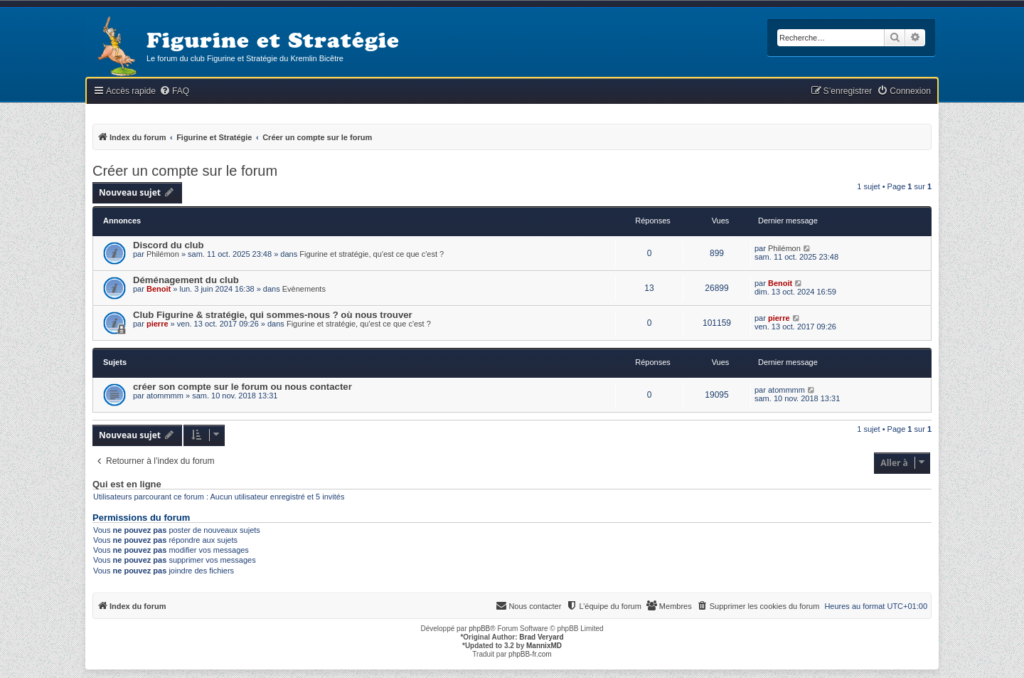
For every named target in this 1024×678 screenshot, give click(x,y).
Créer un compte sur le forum (184, 170)
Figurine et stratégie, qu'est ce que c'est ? (371, 254)
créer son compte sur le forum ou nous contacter (242, 386)
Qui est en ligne (126, 484)
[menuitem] (174, 91)
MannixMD (544, 646)
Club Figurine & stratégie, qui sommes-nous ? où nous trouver (272, 314)
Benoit (158, 289)
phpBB (479, 628)
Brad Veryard (541, 637)
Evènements (304, 289)
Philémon (162, 254)
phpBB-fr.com (530, 654)
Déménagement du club (186, 280)
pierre (157, 323)
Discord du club (168, 245)
